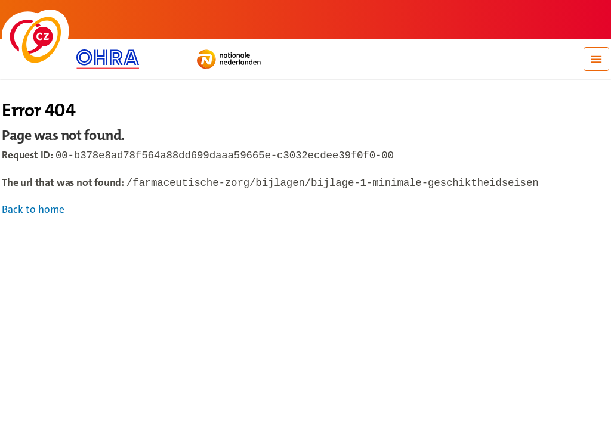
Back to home (33, 212)
